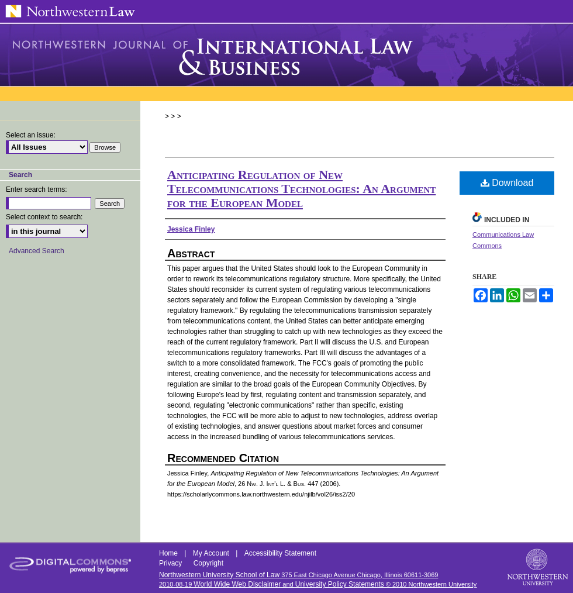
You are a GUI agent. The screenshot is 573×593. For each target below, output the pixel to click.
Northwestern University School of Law (219, 575)
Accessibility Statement (280, 553)
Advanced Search (36, 251)
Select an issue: (31, 135)
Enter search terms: (36, 189)
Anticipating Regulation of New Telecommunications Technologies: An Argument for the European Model (301, 188)
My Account (212, 553)
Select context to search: (44, 217)
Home (169, 553)
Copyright (208, 563)
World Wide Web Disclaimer (237, 584)
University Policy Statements (339, 584)
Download (507, 183)
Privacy (171, 563)
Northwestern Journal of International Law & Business (286, 55)
